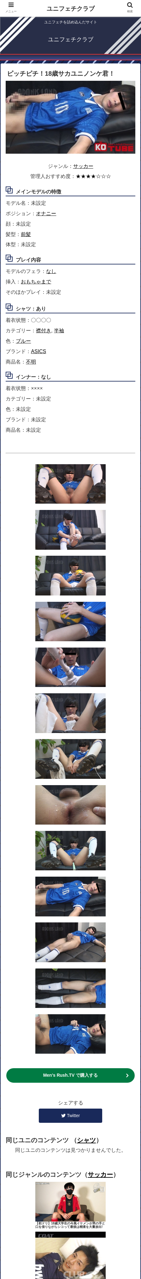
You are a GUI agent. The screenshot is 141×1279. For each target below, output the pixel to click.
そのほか (70, 1242)
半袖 (59, 330)
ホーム (37, 1224)
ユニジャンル (38, 1233)
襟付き (43, 330)
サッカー (83, 166)
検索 (103, 1233)
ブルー (23, 341)
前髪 (26, 234)
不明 (31, 361)
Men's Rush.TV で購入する (70, 760)
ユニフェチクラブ (71, 8)
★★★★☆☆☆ (93, 176)
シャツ (86, 825)
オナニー (46, 213)
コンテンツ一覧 (103, 1224)
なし (51, 271)
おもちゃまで (36, 281)
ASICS (38, 351)
